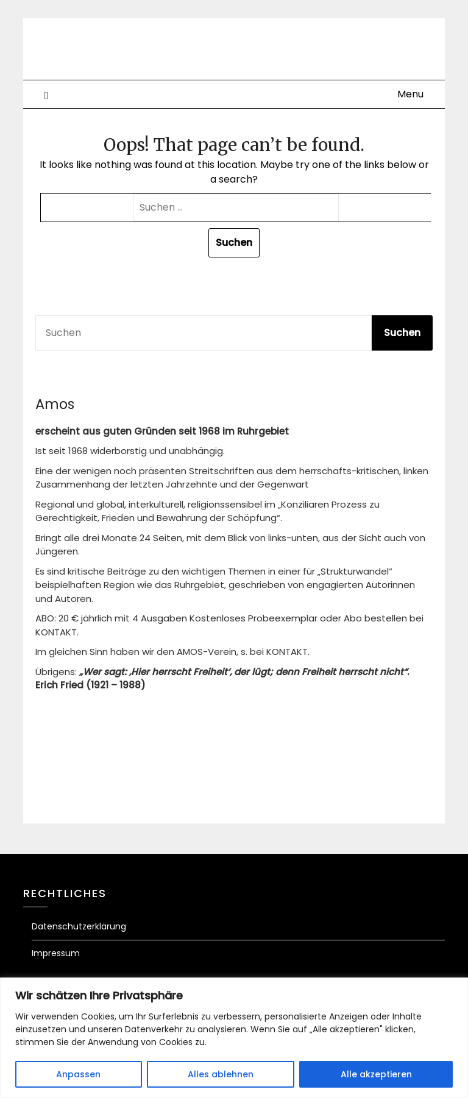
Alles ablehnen (221, 1074)
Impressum (56, 953)
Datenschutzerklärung (79, 926)
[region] (234, 1037)
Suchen (402, 333)
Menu (410, 94)
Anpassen (78, 1074)
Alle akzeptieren (376, 1074)
